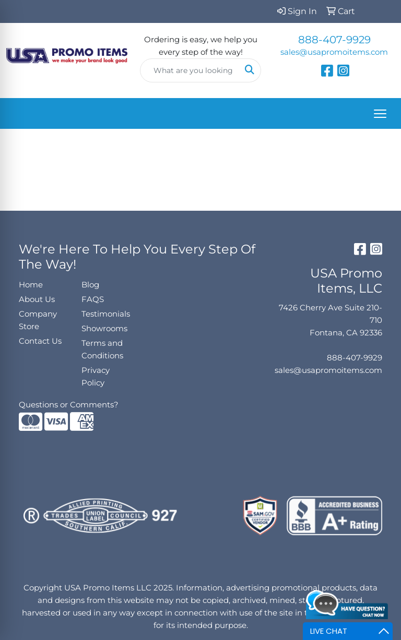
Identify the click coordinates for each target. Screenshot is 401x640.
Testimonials (105, 314)
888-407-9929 (334, 39)
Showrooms (104, 328)
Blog (90, 284)
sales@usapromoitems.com (334, 52)
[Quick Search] (189, 70)
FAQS (92, 299)
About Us (37, 299)
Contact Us (40, 341)
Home (31, 284)
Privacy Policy (95, 377)
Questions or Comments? (69, 404)
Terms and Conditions (102, 349)
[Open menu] (380, 113)
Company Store (38, 320)
